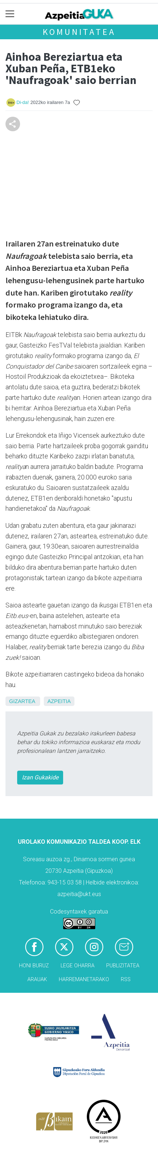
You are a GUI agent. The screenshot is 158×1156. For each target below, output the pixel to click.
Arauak (37, 979)
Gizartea (22, 701)
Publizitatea (122, 966)
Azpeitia (59, 701)
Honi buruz (34, 966)
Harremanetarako (84, 979)
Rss (126, 979)
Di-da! (22, 102)
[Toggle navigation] (10, 14)
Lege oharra (78, 966)
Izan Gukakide (40, 777)
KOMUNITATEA (79, 31)
